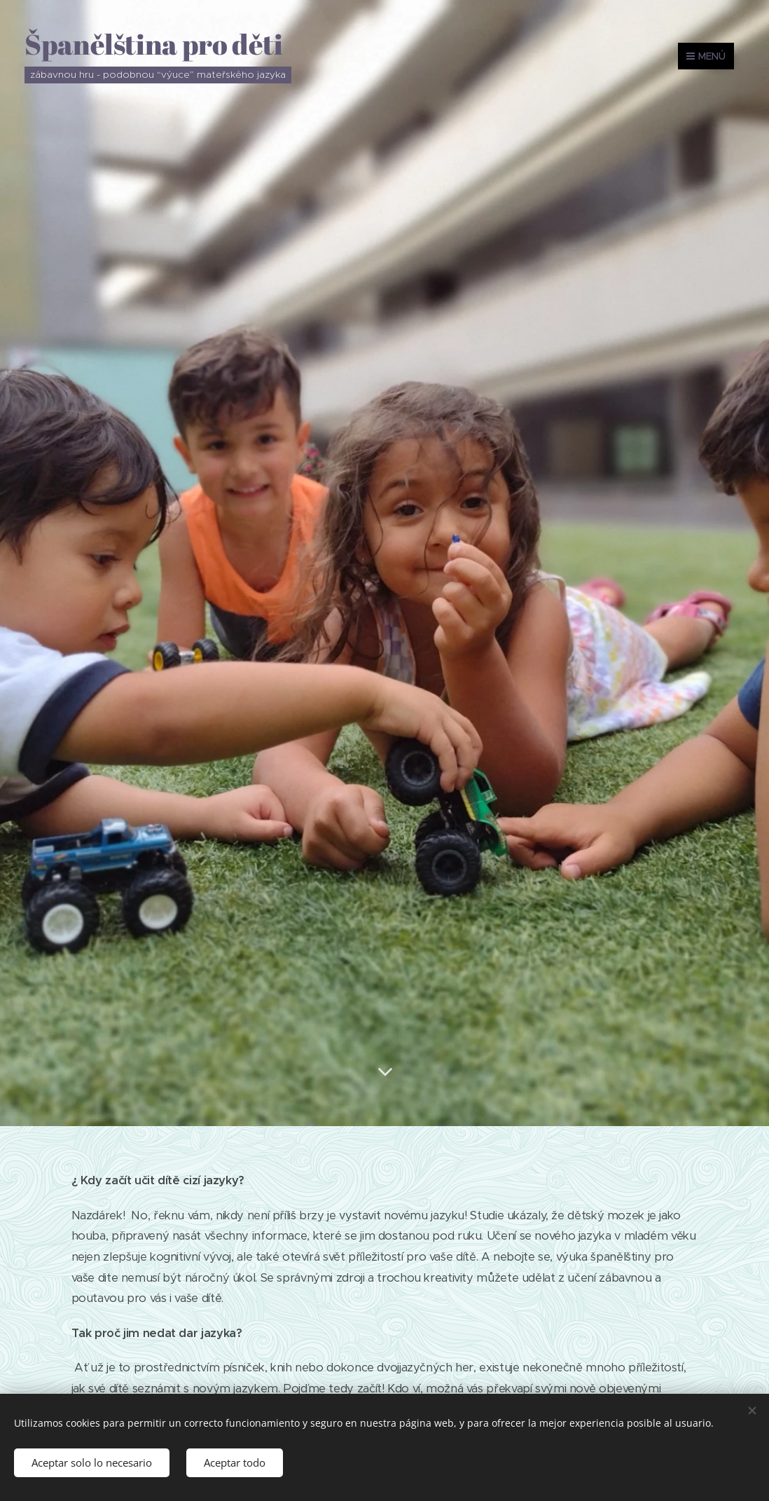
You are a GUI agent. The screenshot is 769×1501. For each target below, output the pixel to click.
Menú (706, 56)
